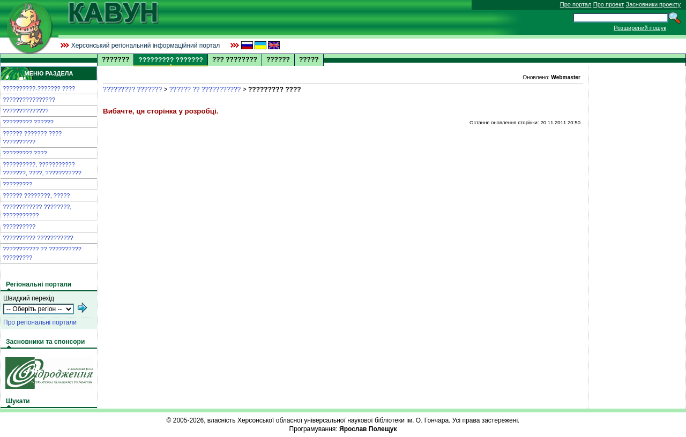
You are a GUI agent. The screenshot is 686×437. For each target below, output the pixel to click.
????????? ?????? (28, 122)
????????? (17, 184)
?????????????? (26, 111)
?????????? (19, 226)
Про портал (576, 4)
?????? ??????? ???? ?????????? (32, 137)
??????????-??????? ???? (39, 88)
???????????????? (29, 99)
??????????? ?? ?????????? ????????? (42, 253)
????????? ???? (25, 153)
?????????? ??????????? (38, 238)
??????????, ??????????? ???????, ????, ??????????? (42, 168)
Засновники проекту (653, 4)
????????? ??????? (132, 89)
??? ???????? (234, 59)
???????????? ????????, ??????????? (37, 211)
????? (309, 59)
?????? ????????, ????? (36, 195)
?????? (278, 59)
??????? (115, 59)
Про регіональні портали (40, 322)
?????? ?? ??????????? (205, 89)
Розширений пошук (640, 28)
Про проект (608, 4)
